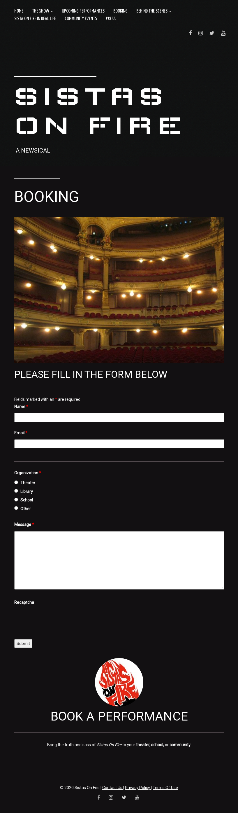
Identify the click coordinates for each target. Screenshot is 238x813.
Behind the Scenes (153, 11)
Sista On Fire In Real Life (35, 18)
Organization (27, 473)
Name (21, 406)
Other (25, 508)
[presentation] (58, 620)
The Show (42, 11)
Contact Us (112, 787)
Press (111, 18)
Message (24, 524)
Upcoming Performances (83, 11)
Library (26, 491)
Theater (27, 482)
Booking (120, 11)
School (26, 500)
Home (18, 11)
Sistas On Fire (99, 110)
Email (20, 433)
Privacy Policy (138, 787)
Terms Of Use (165, 787)
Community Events (81, 18)
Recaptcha (24, 602)
